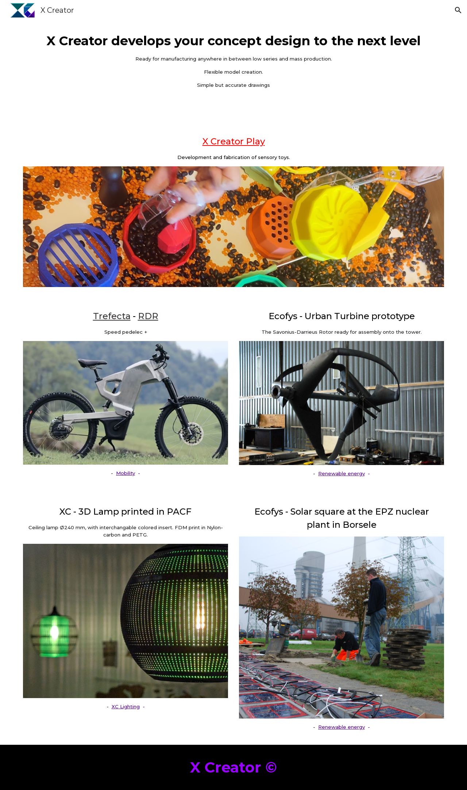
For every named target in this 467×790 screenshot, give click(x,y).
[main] (233, 60)
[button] (458, 10)
